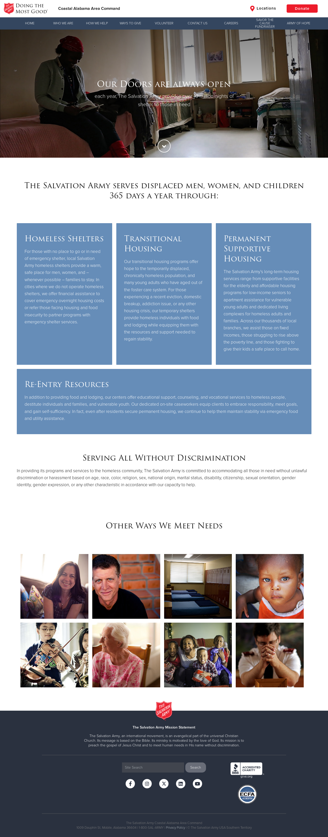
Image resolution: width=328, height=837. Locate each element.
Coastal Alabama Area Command (89, 8)
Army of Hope (298, 23)
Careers (231, 23)
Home (29, 23)
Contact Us (198, 23)
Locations (263, 8)
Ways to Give (130, 23)
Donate (302, 8)
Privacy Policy (175, 828)
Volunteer (164, 23)
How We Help (97, 23)
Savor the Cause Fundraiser (265, 23)
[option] (164, 94)
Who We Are (63, 23)
